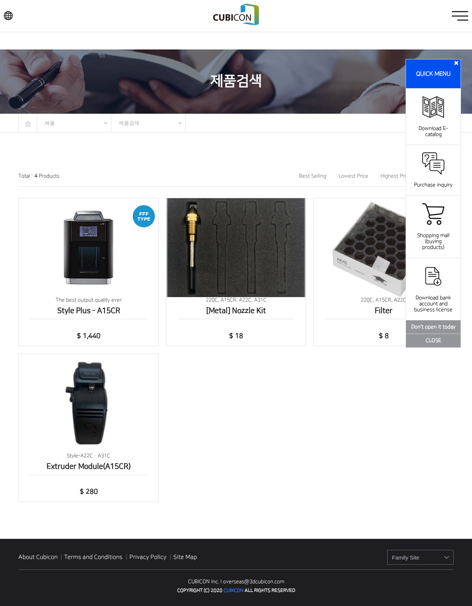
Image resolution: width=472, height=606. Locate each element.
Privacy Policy (148, 557)
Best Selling (312, 176)
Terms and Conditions (94, 557)
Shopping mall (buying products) (433, 235)
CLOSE (433, 341)
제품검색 (129, 123)
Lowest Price (353, 176)
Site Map (185, 557)
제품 (50, 123)
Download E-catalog (433, 125)
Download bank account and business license (433, 298)
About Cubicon (38, 557)
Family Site (405, 557)
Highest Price (396, 176)
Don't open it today (433, 327)
